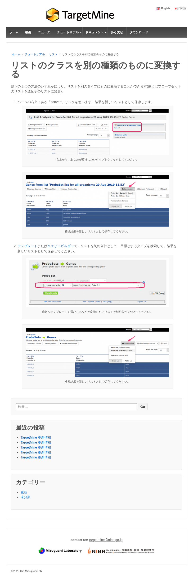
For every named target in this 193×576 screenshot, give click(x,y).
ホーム (13, 32)
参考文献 (117, 32)
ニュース (44, 32)
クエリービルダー (60, 246)
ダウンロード (139, 32)
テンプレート (27, 246)
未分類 (26, 497)
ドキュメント (94, 32)
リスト (53, 54)
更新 (24, 492)
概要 (28, 32)
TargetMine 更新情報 (36, 437)
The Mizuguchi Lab (30, 571)
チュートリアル (68, 32)
